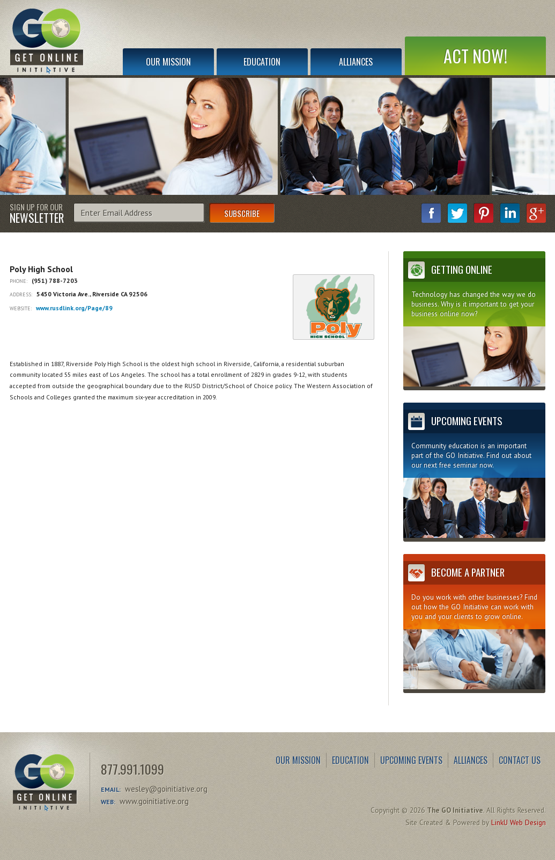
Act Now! (475, 55)
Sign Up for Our (37, 212)
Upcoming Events (411, 760)
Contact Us (520, 760)
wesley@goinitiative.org (166, 789)
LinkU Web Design (518, 822)
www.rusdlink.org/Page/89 (74, 308)
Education (261, 61)
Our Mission (168, 61)
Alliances (356, 61)
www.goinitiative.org (154, 801)
